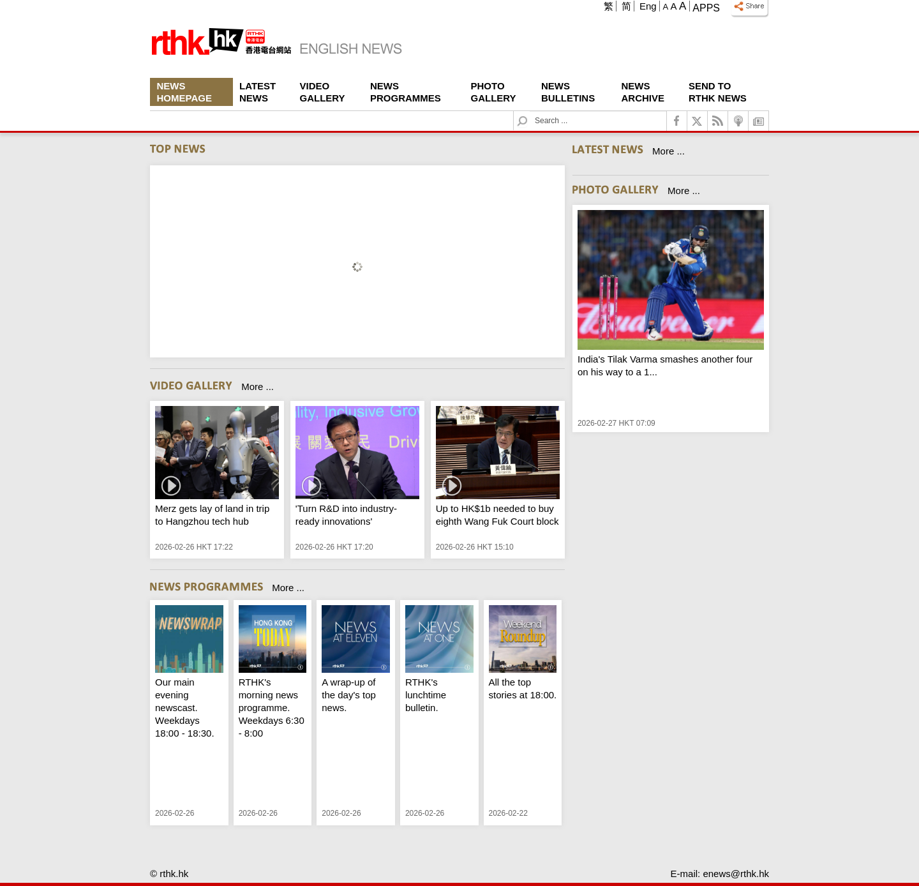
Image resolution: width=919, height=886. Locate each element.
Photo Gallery (493, 91)
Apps (706, 8)
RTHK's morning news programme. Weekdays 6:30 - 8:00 (271, 708)
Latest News (257, 91)
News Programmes (405, 91)
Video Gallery (322, 91)
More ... (257, 386)
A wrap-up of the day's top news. (349, 695)
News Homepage (184, 91)
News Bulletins (568, 91)
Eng (648, 6)
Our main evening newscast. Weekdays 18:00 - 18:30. (184, 708)
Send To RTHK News (718, 91)
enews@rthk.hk (736, 873)
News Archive (643, 91)
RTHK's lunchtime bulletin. (425, 695)
